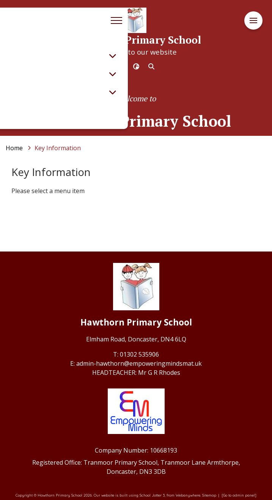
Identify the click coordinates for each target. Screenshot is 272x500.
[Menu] (253, 21)
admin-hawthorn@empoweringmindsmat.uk (139, 363)
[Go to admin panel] (239, 495)
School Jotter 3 (152, 495)
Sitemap (209, 495)
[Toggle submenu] (112, 56)
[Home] (14, 148)
